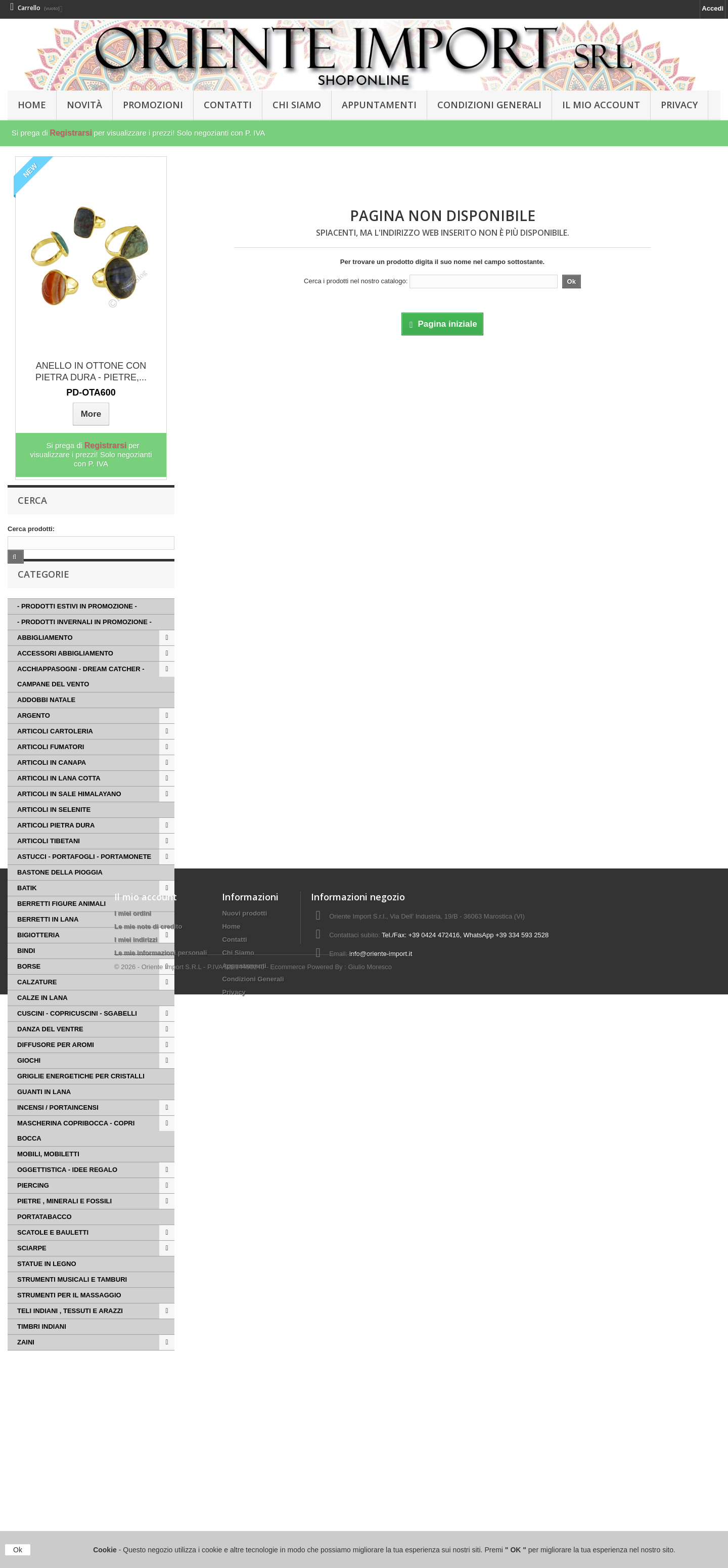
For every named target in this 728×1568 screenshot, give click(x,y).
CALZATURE (37, 1002)
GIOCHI (28, 1080)
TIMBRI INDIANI (41, 1346)
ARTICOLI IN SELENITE (53, 829)
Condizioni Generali (489, 105)
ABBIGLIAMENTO (45, 657)
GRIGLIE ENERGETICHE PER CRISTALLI (81, 1096)
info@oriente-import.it (380, 1496)
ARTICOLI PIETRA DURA (56, 845)
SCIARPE (32, 1268)
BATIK (27, 907)
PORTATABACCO (44, 1236)
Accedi (712, 8)
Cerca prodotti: (31, 529)
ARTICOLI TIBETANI (48, 860)
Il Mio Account (601, 105)
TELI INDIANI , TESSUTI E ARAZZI (70, 1330)
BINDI (26, 970)
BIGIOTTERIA (38, 955)
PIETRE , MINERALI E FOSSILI (64, 1221)
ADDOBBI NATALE (46, 719)
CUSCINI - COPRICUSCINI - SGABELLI (77, 1033)
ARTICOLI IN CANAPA (51, 782)
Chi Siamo (296, 105)
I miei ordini (132, 1455)
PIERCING (33, 1205)
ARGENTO (33, 735)
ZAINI (25, 1362)
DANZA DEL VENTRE (50, 1049)
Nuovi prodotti (244, 1455)
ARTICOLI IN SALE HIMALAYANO (69, 813)
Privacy (679, 105)
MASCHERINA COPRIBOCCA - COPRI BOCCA (75, 1150)
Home (231, 1468)
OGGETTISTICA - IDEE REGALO (67, 1189)
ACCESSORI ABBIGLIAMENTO (65, 673)
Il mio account (145, 1439)
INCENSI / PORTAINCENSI (58, 1127)
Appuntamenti (379, 105)
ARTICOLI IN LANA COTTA (59, 798)
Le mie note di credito (148, 1468)
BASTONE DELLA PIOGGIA (60, 892)
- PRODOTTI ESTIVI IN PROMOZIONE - (77, 626)
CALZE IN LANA (42, 1017)
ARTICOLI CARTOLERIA (55, 751)
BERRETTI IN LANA (47, 939)
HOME (32, 105)
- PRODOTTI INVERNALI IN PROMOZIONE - (84, 641)
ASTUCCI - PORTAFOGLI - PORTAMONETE (84, 876)
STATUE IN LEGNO (46, 1283)
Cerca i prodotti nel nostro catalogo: (355, 281)
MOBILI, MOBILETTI (48, 1174)
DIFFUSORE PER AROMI (55, 1064)
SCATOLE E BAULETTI (52, 1252)
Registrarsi (71, 132)
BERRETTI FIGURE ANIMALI (61, 923)
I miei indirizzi (135, 1482)
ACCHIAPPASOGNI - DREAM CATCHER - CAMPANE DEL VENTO (81, 696)
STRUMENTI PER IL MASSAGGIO (69, 1315)
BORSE (28, 986)
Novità (84, 105)
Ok (17, 1550)
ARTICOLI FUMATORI (50, 766)
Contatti (228, 105)
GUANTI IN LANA (44, 1111)
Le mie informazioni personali (160, 1495)
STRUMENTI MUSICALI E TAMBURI (72, 1299)
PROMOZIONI (153, 105)
